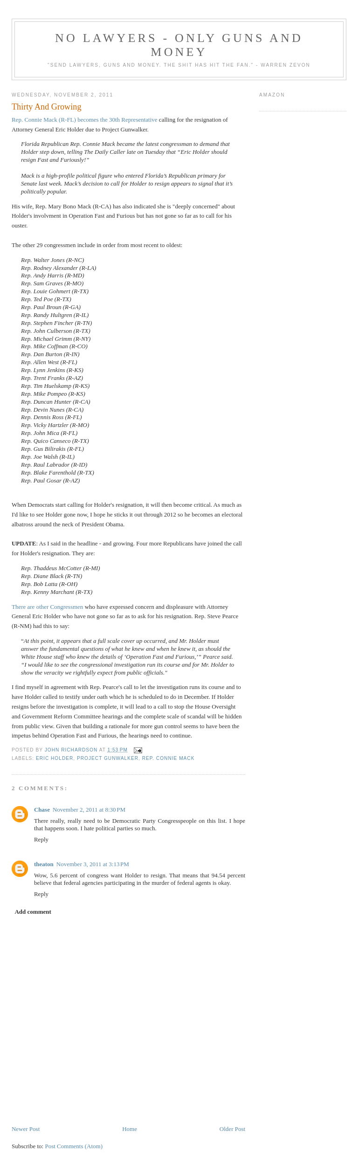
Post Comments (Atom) (74, 1146)
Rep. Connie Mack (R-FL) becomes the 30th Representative (85, 119)
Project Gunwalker (107, 758)
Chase (42, 809)
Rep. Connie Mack (168, 758)
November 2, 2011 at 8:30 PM (89, 809)
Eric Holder (54, 758)
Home (129, 1128)
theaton (44, 864)
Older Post (232, 1128)
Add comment (32, 911)
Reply (41, 839)
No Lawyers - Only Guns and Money (179, 45)
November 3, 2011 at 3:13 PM (92, 864)
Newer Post (26, 1128)
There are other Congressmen (47, 606)
